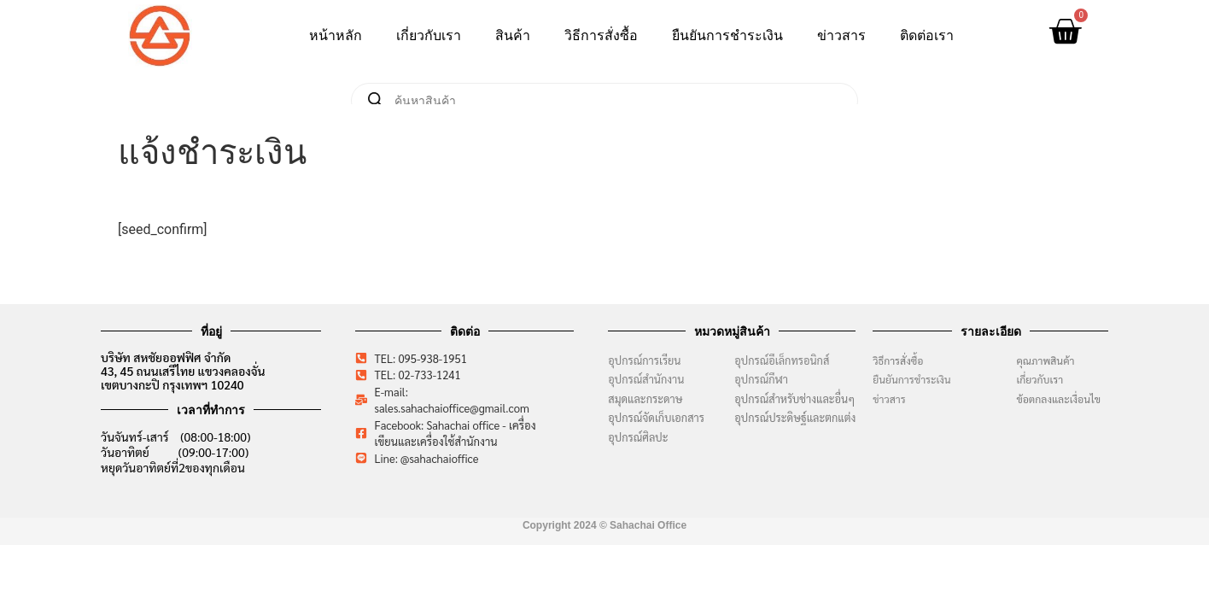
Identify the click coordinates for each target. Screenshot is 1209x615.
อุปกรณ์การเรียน (644, 360)
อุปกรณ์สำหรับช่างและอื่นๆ (794, 398)
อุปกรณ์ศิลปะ (638, 437)
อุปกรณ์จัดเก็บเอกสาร (656, 417)
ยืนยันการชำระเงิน (727, 35)
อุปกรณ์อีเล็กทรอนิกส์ (781, 360)
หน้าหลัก (335, 35)
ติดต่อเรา (927, 35)
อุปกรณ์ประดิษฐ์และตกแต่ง (795, 417)
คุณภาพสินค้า (1045, 360)
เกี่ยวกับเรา (428, 35)
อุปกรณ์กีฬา (761, 379)
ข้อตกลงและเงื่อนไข (1062, 399)
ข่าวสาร (841, 35)
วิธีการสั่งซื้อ (601, 35)
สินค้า (512, 35)
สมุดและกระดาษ (645, 398)
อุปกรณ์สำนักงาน (646, 379)
